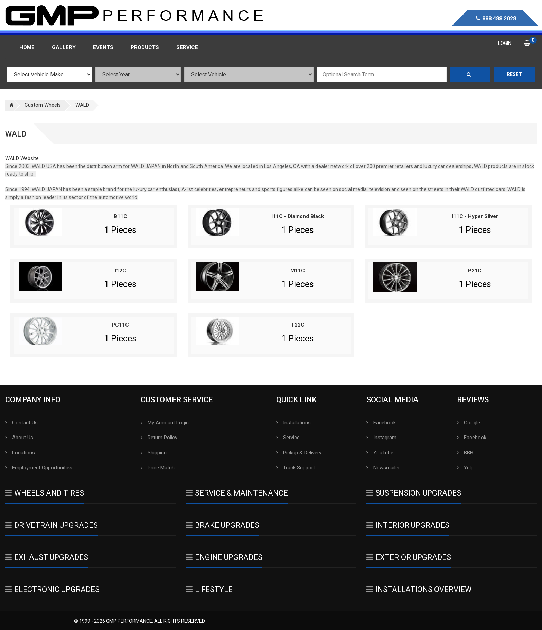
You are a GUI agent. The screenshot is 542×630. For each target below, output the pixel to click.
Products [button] (145, 47)
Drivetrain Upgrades (51, 525)
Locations (20, 453)
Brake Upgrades (222, 525)
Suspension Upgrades (413, 493)
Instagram (381, 437)
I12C (120, 270)
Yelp (465, 467)
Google (468, 423)
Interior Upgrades (407, 525)
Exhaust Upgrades (46, 557)
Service (288, 437)
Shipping (154, 453)
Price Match (158, 467)
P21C (475, 270)
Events (103, 47)
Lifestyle (209, 589)
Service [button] (187, 47)
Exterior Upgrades (408, 557)
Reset (514, 74)
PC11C (120, 325)
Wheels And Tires (44, 493)
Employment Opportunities (38, 467)
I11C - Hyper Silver (475, 216)
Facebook (381, 423)
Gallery (64, 47)
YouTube (379, 453)
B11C (120, 216)
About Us (19, 437)
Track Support (295, 467)
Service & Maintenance (237, 493)
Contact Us (21, 423)
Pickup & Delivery (298, 453)
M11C (297, 270)
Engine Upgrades (224, 557)
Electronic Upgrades (52, 589)
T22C (298, 325)
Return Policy (159, 437)
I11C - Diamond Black (297, 216)
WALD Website (22, 158)
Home (27, 47)
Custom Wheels (43, 105)
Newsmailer (383, 467)
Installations (293, 423)
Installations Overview (419, 589)
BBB (465, 453)
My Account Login (165, 423)
